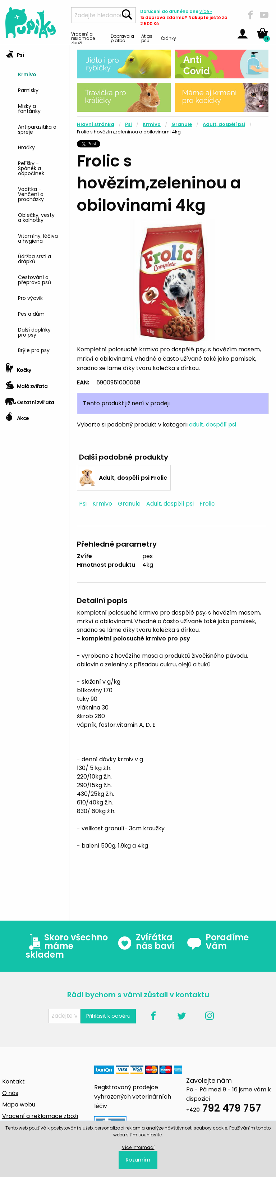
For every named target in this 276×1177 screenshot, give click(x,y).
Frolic (207, 503)
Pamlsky (28, 90)
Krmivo (27, 74)
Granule (181, 124)
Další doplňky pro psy (34, 331)
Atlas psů (146, 38)
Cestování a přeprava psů (34, 279)
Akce (17, 416)
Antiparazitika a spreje (37, 128)
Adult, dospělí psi (224, 124)
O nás (10, 1093)
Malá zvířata (26, 384)
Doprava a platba (122, 38)
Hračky (26, 147)
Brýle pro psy (34, 350)
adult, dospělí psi (212, 424)
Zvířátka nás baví (145, 941)
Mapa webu (18, 1104)
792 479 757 (223, 1109)
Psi (14, 53)
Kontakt (13, 1081)
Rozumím (138, 1159)
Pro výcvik (30, 298)
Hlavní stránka (95, 124)
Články (168, 38)
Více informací (138, 1147)
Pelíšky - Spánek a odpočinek (31, 168)
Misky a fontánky (29, 108)
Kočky (18, 368)
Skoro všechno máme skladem (67, 946)
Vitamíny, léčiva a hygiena (38, 237)
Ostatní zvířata (29, 400)
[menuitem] (41, 73)
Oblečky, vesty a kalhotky (36, 217)
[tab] (34, 202)
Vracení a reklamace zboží (83, 38)
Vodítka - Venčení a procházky (31, 194)
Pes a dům (31, 313)
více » (205, 11)
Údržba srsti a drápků (34, 258)
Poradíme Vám (218, 941)
